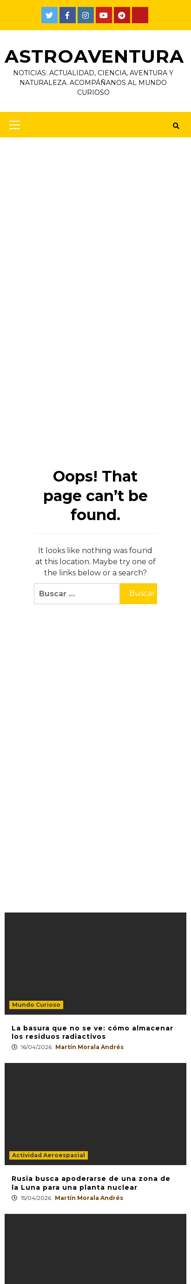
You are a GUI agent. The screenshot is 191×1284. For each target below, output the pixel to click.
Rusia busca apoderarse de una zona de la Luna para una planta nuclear (91, 1182)
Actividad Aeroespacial (48, 1155)
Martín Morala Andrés (89, 1046)
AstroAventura (95, 56)
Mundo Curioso (36, 1004)
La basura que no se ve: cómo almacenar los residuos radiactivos (92, 1032)
